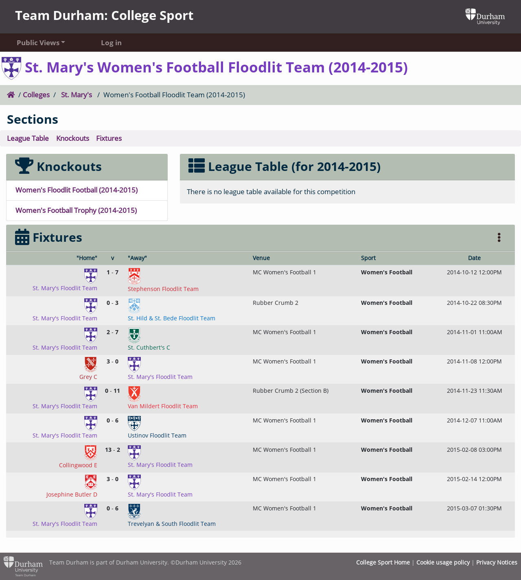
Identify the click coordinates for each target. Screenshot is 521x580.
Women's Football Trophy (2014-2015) (76, 210)
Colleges (36, 94)
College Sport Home (383, 562)
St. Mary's (76, 94)
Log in (111, 42)
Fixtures (109, 138)
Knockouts (72, 138)
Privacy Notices (496, 562)
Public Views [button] (38, 42)
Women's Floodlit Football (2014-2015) (76, 190)
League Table (28, 138)
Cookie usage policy (443, 562)
